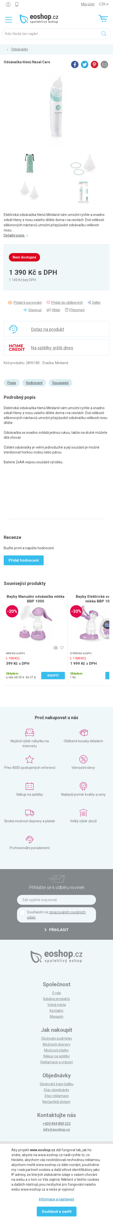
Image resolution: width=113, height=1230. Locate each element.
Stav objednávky (56, 1090)
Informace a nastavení (56, 1199)
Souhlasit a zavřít (57, 1211)
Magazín (56, 1017)
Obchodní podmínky (56, 1038)
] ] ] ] (103, 4)
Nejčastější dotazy (56, 1102)
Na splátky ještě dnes (52, 347)
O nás (56, 993)
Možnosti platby (56, 1050)
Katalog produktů (56, 999)
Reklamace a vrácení (56, 1062)
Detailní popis (16, 235)
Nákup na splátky (56, 1056)
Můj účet (87, 4)
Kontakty (56, 1011)
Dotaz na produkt (47, 329)
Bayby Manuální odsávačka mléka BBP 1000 (35, 598)
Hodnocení (34, 383)
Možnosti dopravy (56, 1044)
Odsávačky (19, 49)
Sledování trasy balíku (57, 1084)
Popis (11, 383)
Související (60, 383)
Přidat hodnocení (24, 560)
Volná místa (56, 1005)
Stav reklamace (56, 1096)
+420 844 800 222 (57, 1124)
